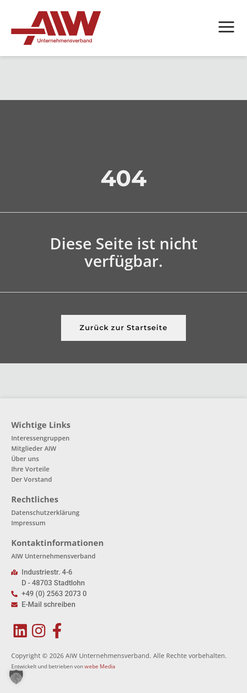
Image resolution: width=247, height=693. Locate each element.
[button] (16, 677)
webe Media (99, 666)
